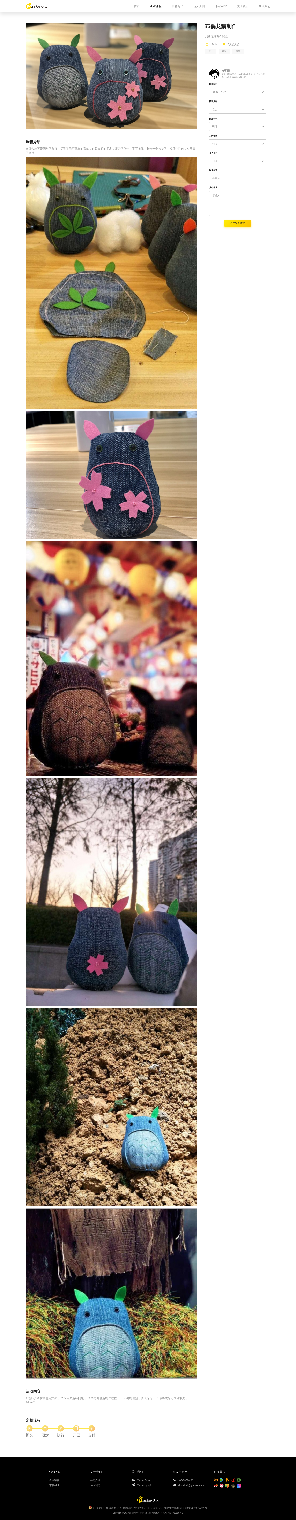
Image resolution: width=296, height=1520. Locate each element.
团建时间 (213, 84)
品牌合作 (177, 6)
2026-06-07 (219, 92)
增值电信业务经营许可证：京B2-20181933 (142, 1508)
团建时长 (213, 119)
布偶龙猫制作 (221, 26)
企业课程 (155, 6)
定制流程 (33, 1420)
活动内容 (33, 1391)
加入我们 (264, 6)
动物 (224, 51)
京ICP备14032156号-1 (173, 1513)
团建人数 (213, 101)
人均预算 (213, 136)
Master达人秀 (144, 1485)
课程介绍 (33, 142)
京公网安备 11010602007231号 (106, 1508)
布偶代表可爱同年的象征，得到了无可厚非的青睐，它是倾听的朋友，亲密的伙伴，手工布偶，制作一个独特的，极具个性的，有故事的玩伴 (110, 150)
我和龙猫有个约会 (216, 36)
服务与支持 (180, 1471)
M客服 (226, 70)
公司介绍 (95, 1480)
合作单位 (219, 1471)
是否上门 (213, 153)
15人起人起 (233, 44)
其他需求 (213, 187)
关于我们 (243, 6)
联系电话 (213, 170)
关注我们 (137, 1471)
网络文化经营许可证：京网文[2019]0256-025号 (185, 1508)
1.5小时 (213, 44)
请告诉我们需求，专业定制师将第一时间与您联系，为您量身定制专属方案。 (243, 75)
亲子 (211, 51)
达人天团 (199, 6)
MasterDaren (144, 1480)
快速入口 (55, 1471)
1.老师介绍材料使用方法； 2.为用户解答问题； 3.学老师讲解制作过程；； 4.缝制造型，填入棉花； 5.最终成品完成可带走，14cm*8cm (107, 1400)
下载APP (221, 6)
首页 (137, 6)
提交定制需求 (237, 223)
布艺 (238, 51)
